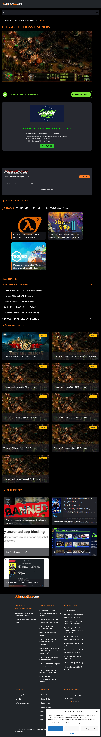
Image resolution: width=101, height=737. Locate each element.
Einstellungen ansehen (89, 729)
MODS (40, 208)
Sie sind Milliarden (27, 20)
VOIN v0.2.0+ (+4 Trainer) (73, 663)
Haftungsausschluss (22, 703)
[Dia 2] (73, 701)
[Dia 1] (71, 701)
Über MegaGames (21, 695)
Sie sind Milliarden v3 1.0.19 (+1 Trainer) (20, 307)
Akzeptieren (56, 729)
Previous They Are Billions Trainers (21, 319)
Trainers (41, 20)
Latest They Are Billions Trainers (16, 284)
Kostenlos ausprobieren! (81, 94)
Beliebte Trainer (45, 699)
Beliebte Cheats (45, 707)
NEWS (8, 208)
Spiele (15, 20)
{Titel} (72, 733)
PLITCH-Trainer (70, 610)
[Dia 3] (75, 701)
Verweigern (72, 729)
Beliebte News (44, 711)
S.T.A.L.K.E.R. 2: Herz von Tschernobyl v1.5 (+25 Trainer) (48, 679)
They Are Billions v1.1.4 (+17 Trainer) (19, 296)
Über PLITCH (47, 146)
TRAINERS (24, 208)
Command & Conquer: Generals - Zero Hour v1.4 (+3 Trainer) (50, 613)
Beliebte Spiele (44, 695)
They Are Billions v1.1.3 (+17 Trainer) (19, 301)
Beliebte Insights (45, 715)
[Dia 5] (78, 701)
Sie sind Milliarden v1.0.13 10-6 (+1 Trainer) (21, 313)
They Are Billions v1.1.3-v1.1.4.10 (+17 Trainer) (23, 290)
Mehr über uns (47, 189)
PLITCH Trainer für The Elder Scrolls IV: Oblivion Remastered (50, 641)
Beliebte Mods (44, 703)
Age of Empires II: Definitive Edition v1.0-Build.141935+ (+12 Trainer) (74, 630)
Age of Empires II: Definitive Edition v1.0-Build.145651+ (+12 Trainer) (49, 650)
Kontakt (18, 699)
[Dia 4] (76, 701)
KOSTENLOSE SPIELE (62, 208)
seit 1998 (83, 177)
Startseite (5, 20)
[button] (97, 711)
